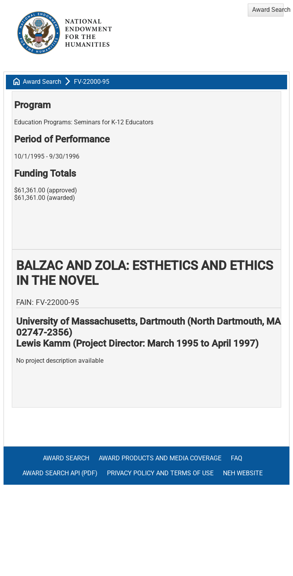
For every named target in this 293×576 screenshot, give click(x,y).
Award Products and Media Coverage (160, 458)
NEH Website (243, 473)
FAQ (236, 458)
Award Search (42, 81)
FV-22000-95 (91, 81)
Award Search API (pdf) (60, 473)
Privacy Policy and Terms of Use (160, 473)
